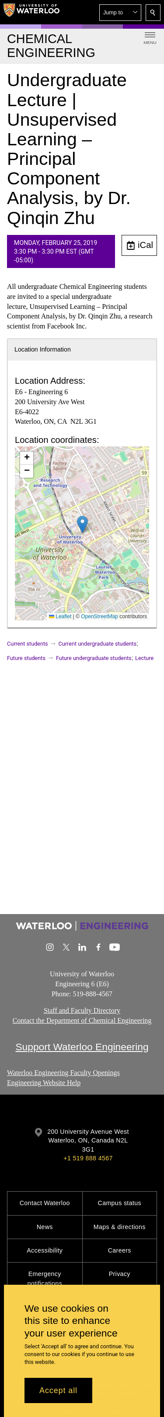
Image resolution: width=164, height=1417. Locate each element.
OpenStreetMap (99, 616)
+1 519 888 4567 (87, 1158)
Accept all (58, 1390)
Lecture (144, 658)
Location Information (42, 349)
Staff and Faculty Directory (82, 1011)
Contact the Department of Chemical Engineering (82, 1020)
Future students (26, 658)
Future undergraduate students (94, 658)
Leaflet (60, 616)
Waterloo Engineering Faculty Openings (63, 1072)
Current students (27, 643)
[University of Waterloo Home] (31, 12)
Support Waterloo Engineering (81, 1046)
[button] (120, 12)
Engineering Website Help (43, 1082)
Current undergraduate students (97, 643)
